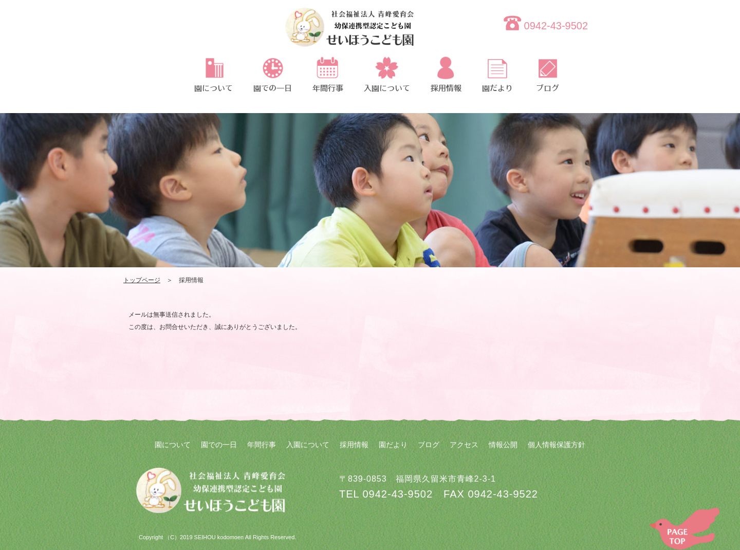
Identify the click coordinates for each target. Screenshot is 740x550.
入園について (307, 445)
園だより (393, 445)
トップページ (141, 280)
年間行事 (261, 445)
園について (173, 445)
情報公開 (503, 445)
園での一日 (219, 445)
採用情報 (354, 445)
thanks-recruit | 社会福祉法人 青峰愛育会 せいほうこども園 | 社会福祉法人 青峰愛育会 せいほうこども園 (349, 33)
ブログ (428, 445)
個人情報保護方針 (556, 445)
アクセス (464, 445)
